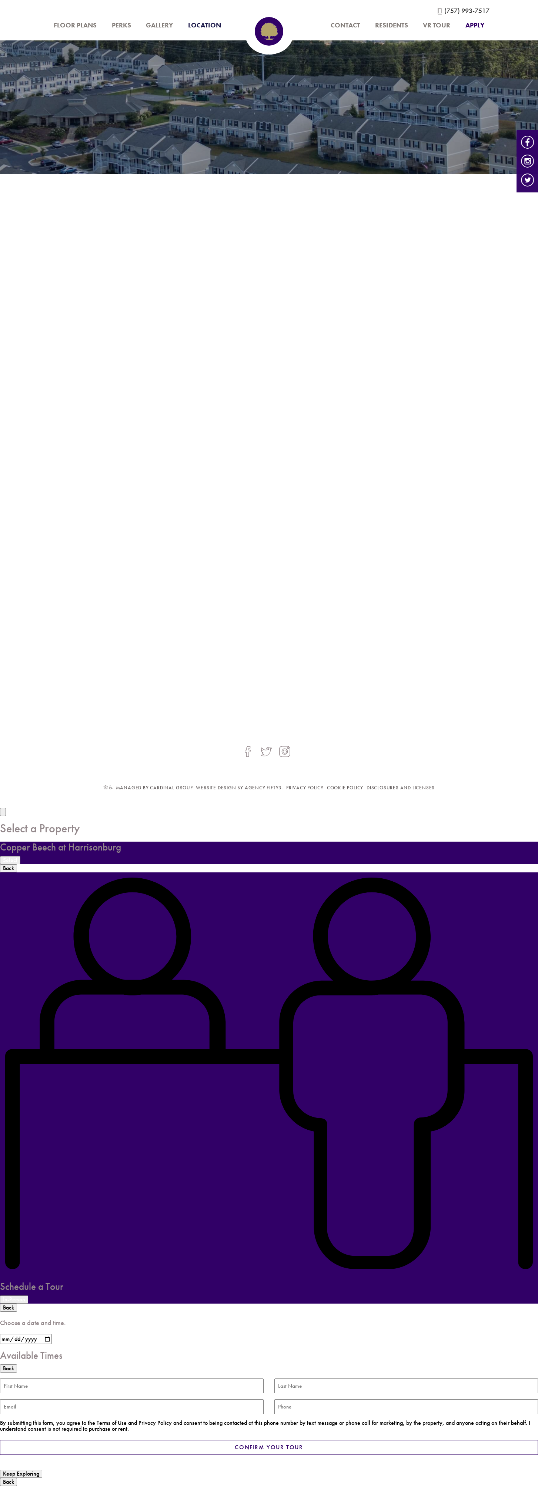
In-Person (14, 1299)
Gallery (159, 25)
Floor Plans (75, 25)
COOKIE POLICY (345, 788)
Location (204, 25)
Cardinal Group (171, 788)
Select (10, 860)
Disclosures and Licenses (401, 788)
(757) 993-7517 (466, 11)
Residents (391, 25)
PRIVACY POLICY (305, 788)
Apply (474, 25)
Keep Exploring (21, 1473)
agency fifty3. (264, 788)
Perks (121, 25)
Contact (345, 25)
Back (8, 868)
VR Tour (436, 25)
